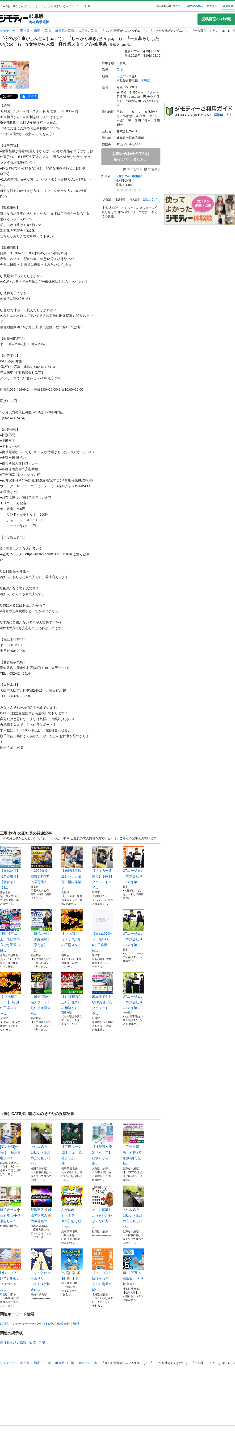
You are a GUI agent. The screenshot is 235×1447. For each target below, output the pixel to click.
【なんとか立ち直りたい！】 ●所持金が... (41, 1270)
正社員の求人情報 (13, 1343)
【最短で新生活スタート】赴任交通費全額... (41, 993)
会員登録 (228, 6)
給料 (76, 1324)
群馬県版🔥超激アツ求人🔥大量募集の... (41, 1204)
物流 (37, 30)
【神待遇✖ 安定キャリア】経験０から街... (102, 1144)
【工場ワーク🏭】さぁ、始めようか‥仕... (72, 1144)
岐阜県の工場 (64, 30)
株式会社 (63, 1324)
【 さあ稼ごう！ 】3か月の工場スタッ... (72, 930)
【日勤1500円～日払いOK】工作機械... (102, 930)
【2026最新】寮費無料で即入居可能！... (41, 865)
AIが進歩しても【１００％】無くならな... (72, 1207)
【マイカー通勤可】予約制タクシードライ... (102, 867)
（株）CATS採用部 (129, 176)
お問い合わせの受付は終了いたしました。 (131, 156)
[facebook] (29, 96)
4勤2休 (49, 1324)
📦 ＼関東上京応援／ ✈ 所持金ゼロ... (133, 1267)
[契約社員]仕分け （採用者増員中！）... (10, 1141)
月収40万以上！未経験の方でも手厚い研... (10, 930)
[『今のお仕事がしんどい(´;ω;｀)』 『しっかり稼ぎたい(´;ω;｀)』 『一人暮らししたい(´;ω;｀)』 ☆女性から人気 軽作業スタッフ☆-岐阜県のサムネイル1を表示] (15, 75)
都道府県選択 (39, 22)
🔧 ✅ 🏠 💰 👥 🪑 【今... (72, 1264)
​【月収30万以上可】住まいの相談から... (72, 991)
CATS (4, 1324)
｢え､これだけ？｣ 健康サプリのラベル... (10, 1270)
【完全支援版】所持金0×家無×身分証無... (133, 1144)
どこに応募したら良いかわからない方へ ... (102, 1207)
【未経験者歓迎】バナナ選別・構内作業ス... (72, 867)
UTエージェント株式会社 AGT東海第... (133, 865)
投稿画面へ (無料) (216, 19)
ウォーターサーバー (26, 1324)
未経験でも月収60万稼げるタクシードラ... (102, 993)
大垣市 (121, 76)
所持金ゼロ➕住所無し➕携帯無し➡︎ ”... (10, 1204)
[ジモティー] (14, 19)
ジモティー (7, 30)
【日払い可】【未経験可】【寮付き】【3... (10, 867)
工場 (48, 30)
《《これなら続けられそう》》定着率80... (102, 1270)
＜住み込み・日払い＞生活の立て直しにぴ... (41, 1144)
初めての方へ (195, 6)
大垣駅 (145, 80)
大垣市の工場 (87, 30)
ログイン (212, 6)
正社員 (24, 30)
